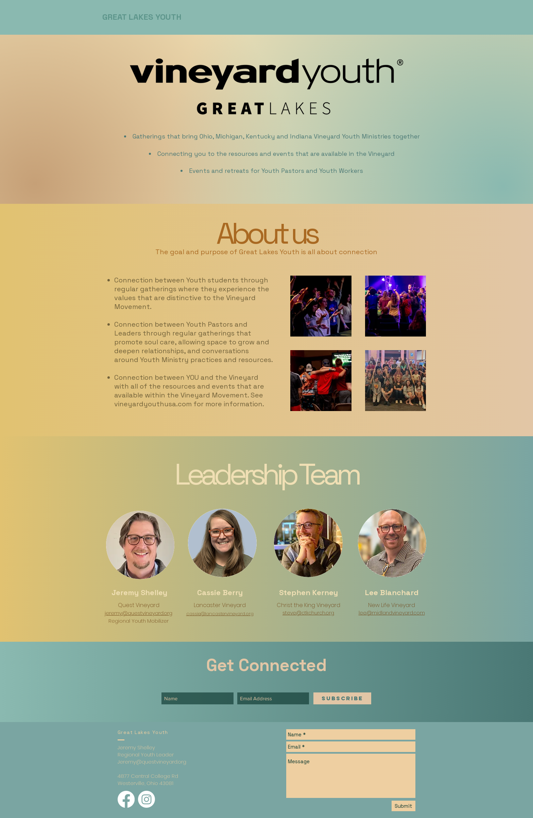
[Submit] (403, 806)
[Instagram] (146, 799)
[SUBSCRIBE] (342, 698)
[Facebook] (126, 799)
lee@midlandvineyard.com (392, 612)
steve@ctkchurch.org (308, 612)
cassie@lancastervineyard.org (220, 613)
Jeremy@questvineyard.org (152, 761)
